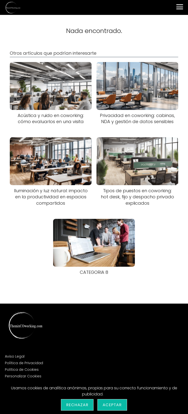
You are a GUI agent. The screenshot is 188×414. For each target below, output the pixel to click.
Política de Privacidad (24, 363)
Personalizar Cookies (23, 376)
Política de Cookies (22, 369)
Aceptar (112, 405)
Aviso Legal (14, 356)
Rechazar (77, 405)
